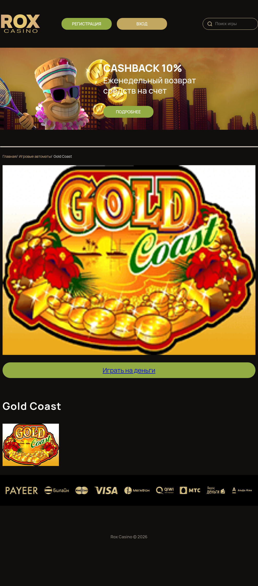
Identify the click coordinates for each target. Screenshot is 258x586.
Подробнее (128, 112)
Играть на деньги (129, 370)
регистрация (86, 24)
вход (142, 24)
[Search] (210, 24)
